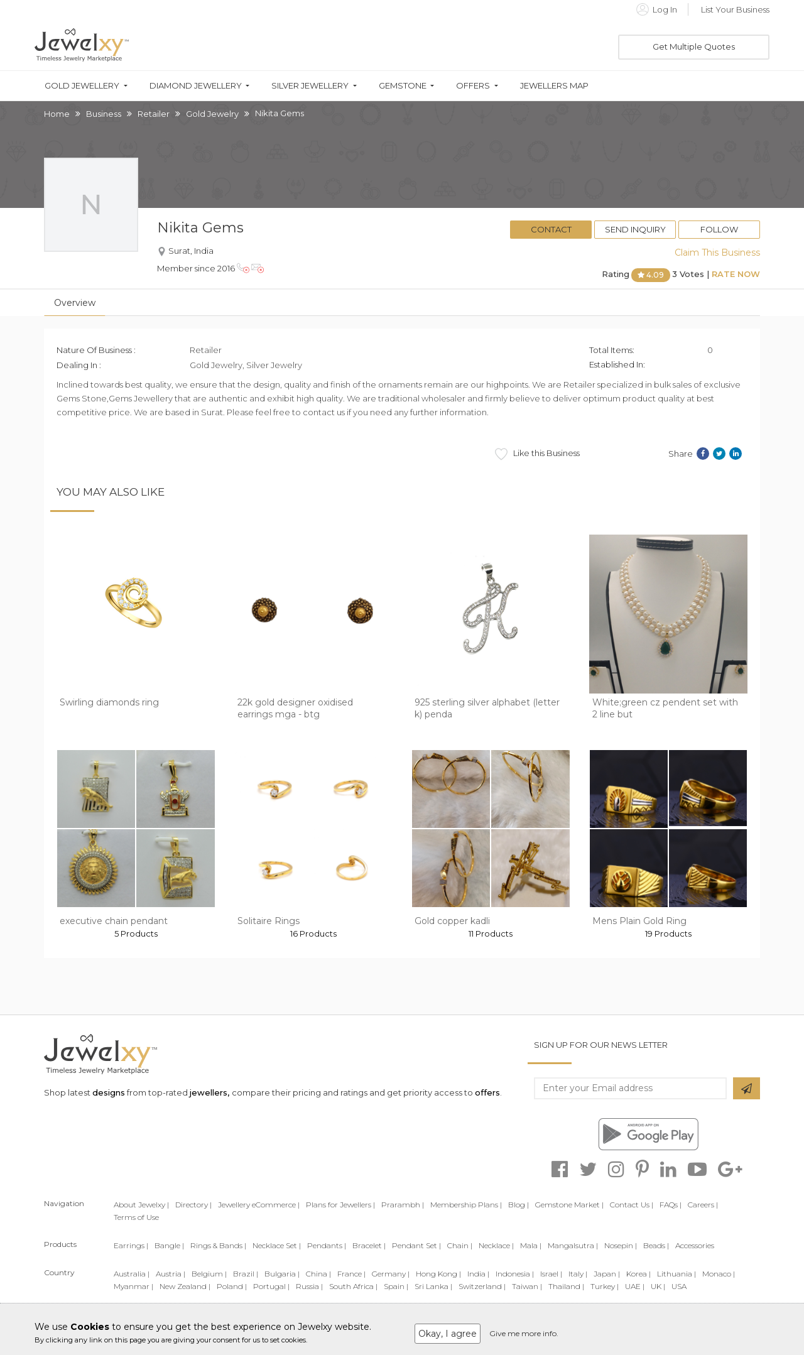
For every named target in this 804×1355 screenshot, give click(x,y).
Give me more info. (523, 1333)
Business (103, 114)
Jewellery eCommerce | (259, 1204)
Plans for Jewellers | (340, 1204)
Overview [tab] (74, 302)
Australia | (131, 1273)
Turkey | (604, 1286)
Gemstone (402, 85)
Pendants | (326, 1245)
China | (318, 1273)
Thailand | (566, 1286)
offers (487, 1092)
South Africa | (353, 1286)
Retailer (154, 114)
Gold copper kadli (452, 921)
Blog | (518, 1204)
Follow (719, 229)
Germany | (391, 1273)
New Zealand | (185, 1286)
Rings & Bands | (218, 1245)
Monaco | (718, 1273)
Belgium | (209, 1273)
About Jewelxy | (141, 1204)
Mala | (530, 1245)
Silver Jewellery (310, 85)
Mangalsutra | (573, 1245)
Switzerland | (482, 1286)
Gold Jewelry (212, 114)
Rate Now (736, 274)
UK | (658, 1286)
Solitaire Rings (268, 921)
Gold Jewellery (82, 85)
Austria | (170, 1273)
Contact (551, 229)
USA (679, 1286)
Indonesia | (515, 1273)
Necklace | (496, 1245)
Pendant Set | (416, 1245)
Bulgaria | (282, 1273)
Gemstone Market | (569, 1204)
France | (351, 1273)
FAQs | (671, 1204)
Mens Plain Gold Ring (639, 921)
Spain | (396, 1286)
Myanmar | (133, 1286)
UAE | (634, 1286)
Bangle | (169, 1245)
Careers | (703, 1204)
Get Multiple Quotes (694, 46)
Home (57, 114)
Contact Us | (631, 1204)
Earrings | (131, 1245)
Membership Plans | (466, 1204)
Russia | (309, 1286)
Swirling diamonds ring (109, 702)
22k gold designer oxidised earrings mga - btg (295, 709)
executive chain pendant (114, 921)
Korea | (638, 1273)
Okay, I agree (447, 1333)
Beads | (656, 1245)
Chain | (459, 1245)
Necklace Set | (277, 1245)
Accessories (694, 1245)
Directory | (193, 1204)
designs (108, 1092)
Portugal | (271, 1286)
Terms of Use (136, 1217)
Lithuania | (676, 1273)
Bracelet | (369, 1245)
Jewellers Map (554, 85)
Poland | (232, 1286)
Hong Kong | (438, 1273)
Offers (473, 85)
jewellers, (209, 1092)
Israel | (551, 1273)
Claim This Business (717, 252)
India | (478, 1273)
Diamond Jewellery (195, 85)
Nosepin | (620, 1245)
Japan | (607, 1273)
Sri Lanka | (433, 1286)
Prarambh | (402, 1204)
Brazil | (245, 1273)
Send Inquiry (635, 229)
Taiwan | (527, 1286)
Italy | (577, 1273)
